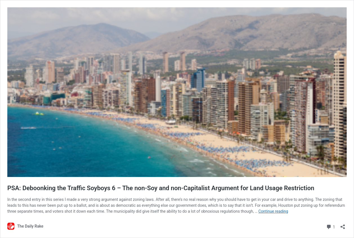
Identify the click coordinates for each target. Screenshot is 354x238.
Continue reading (273, 211)
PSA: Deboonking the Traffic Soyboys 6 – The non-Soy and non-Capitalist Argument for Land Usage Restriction (160, 188)
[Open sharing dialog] (343, 225)
